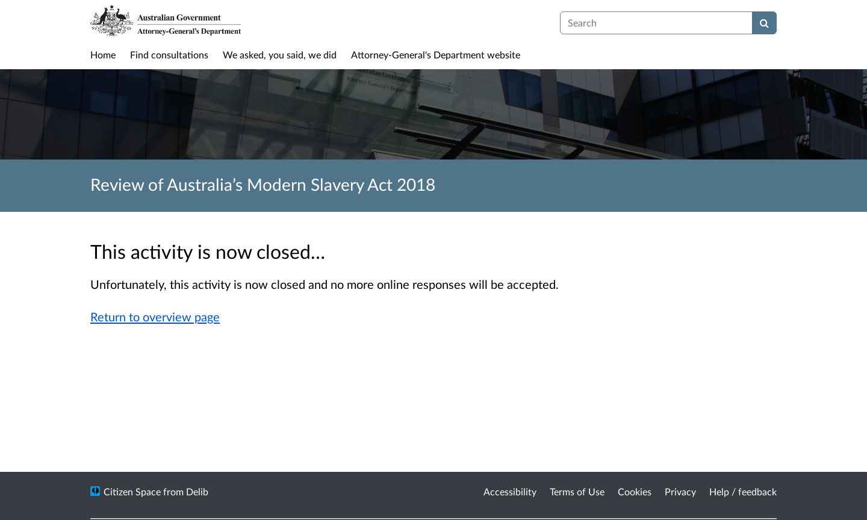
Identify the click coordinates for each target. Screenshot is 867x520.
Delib (197, 491)
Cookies (634, 491)
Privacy (680, 491)
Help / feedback (743, 491)
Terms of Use (577, 491)
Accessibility (509, 491)
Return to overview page (155, 316)
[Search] (764, 22)
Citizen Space (132, 491)
